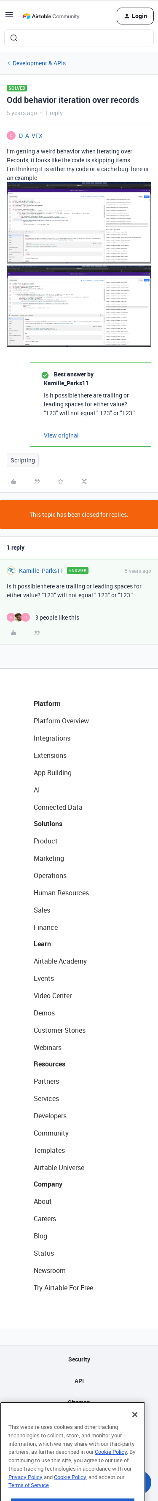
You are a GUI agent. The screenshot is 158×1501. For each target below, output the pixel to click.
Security (79, 1359)
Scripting (23, 460)
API (79, 1381)
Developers (50, 1115)
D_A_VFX (31, 136)
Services (46, 1098)
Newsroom (50, 1270)
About (43, 1201)
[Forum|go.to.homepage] (51, 16)
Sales (42, 910)
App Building (53, 772)
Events (44, 978)
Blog (40, 1236)
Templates (49, 1150)
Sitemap (79, 1402)
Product (46, 841)
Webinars (48, 1047)
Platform (47, 703)
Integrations (52, 738)
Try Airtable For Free (63, 1287)
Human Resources (61, 892)
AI (37, 790)
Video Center (53, 995)
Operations (50, 875)
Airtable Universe (59, 1167)
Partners (46, 1081)
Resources (49, 1064)
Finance (46, 927)
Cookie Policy (111, 1464)
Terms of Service (28, 1497)
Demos (44, 1013)
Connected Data (58, 807)
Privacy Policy (25, 1489)
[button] (9, 17)
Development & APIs (39, 63)
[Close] (135, 1427)
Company (48, 1184)
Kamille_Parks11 (41, 571)
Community (51, 1133)
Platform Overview (61, 720)
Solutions (48, 823)
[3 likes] (43, 617)
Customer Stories (60, 1030)
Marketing (49, 858)
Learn (42, 943)
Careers (45, 1218)
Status (44, 1253)
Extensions (50, 755)
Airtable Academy (60, 961)
